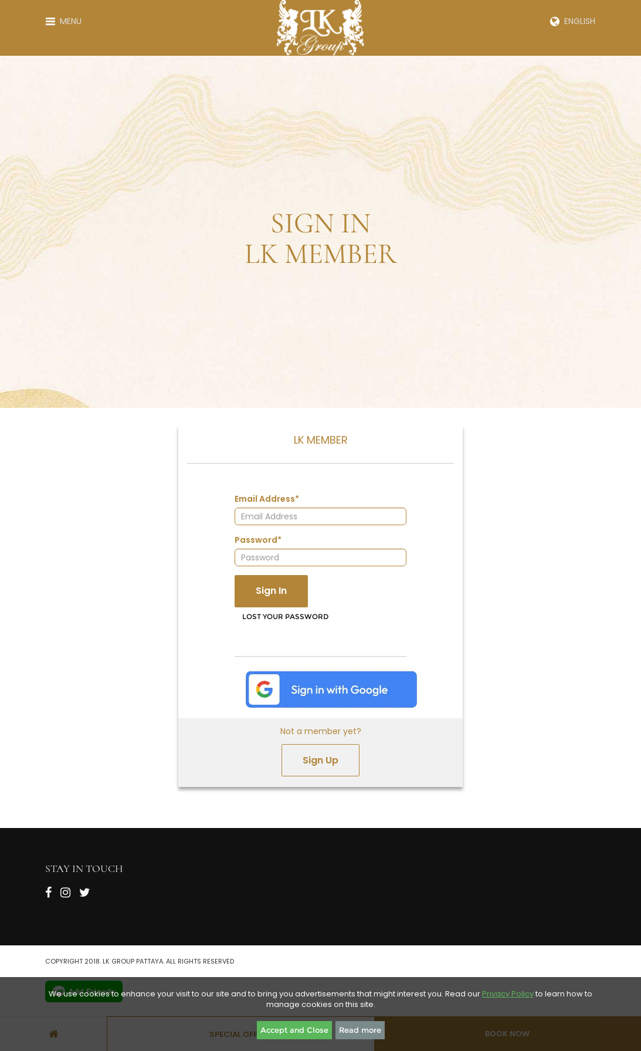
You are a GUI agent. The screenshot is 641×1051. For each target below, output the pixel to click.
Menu (64, 21)
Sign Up (320, 760)
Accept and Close (294, 1030)
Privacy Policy (508, 993)
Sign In (271, 590)
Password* (258, 540)
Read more (360, 1030)
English (572, 21)
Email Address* (267, 499)
